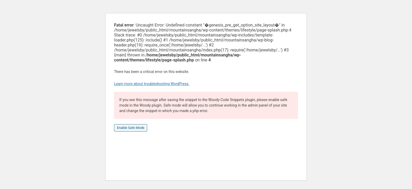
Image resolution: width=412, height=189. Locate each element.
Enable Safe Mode (130, 128)
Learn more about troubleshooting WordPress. (151, 84)
